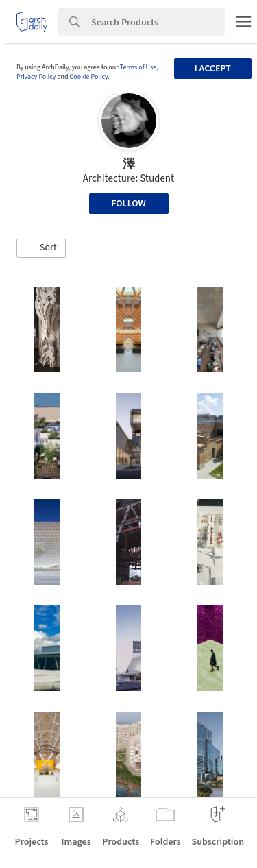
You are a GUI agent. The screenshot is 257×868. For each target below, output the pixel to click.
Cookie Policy (89, 77)
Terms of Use (138, 67)
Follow (128, 203)
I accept (213, 68)
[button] (41, 248)
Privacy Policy (36, 77)
